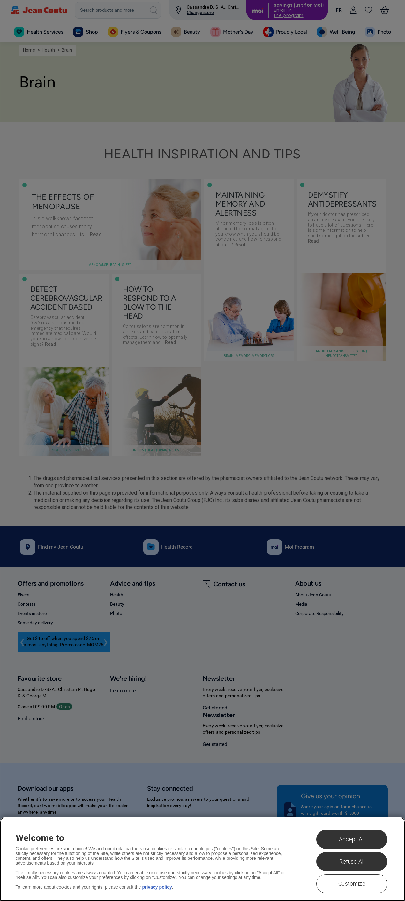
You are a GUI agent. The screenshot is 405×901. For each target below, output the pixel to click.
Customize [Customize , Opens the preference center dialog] (351, 883)
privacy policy (157, 887)
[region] (202, 859)
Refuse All (352, 861)
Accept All (352, 839)
